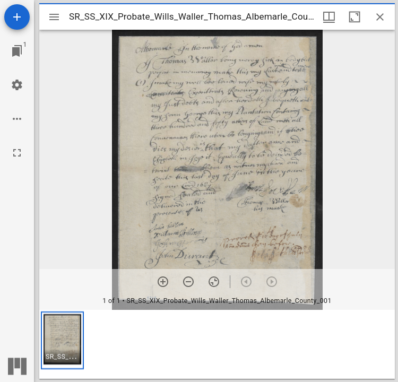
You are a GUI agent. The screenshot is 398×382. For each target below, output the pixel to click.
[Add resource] (17, 17)
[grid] (217, 344)
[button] (62, 340)
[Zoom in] (163, 281)
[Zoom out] (188, 281)
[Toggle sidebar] (54, 17)
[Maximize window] (354, 17)
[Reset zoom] (214, 281)
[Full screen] (17, 153)
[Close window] (380, 17)
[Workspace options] (17, 119)
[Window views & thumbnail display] (329, 17)
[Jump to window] (17, 51)
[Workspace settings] (17, 85)
